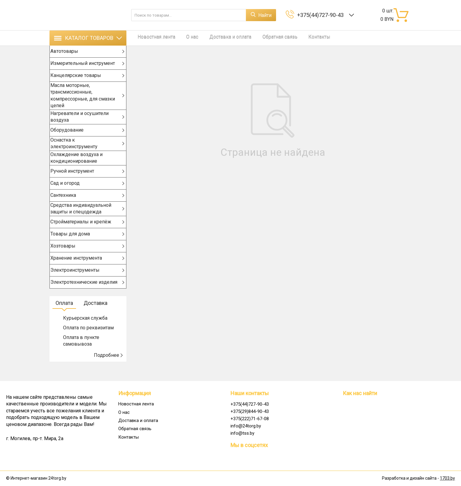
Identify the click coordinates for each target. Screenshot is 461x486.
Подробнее (108, 367)
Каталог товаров (88, 38)
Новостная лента (153, 38)
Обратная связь (265, 38)
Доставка (95, 315)
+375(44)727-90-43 (321, 15)
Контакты (302, 38)
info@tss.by (242, 433)
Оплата (64, 315)
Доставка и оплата (220, 38)
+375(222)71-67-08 (249, 418)
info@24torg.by (245, 426)
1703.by (447, 478)
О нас (185, 38)
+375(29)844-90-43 (249, 411)
